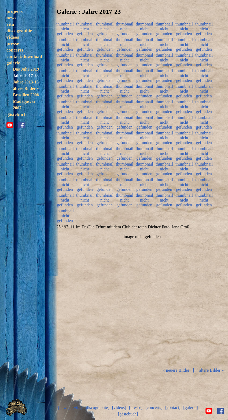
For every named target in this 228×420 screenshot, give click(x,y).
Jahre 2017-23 (26, 75)
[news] (64, 407)
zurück (84, 298)
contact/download (24, 56)
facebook (21, 125)
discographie (19, 30)
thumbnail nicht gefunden (64, 28)
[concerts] (154, 407)
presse (12, 43)
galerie (13, 62)
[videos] (119, 407)
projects (14, 11)
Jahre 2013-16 (26, 82)
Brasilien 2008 (26, 95)
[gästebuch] (128, 414)
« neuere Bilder (176, 370)
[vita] (77, 407)
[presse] (136, 407)
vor (199, 298)
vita (10, 24)
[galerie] (190, 407)
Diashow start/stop (141, 298)
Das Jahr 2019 (26, 69)
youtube (9, 125)
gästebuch (16, 114)
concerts (14, 50)
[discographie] (96, 407)
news (11, 17)
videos (12, 37)
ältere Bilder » (26, 88)
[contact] (173, 407)
